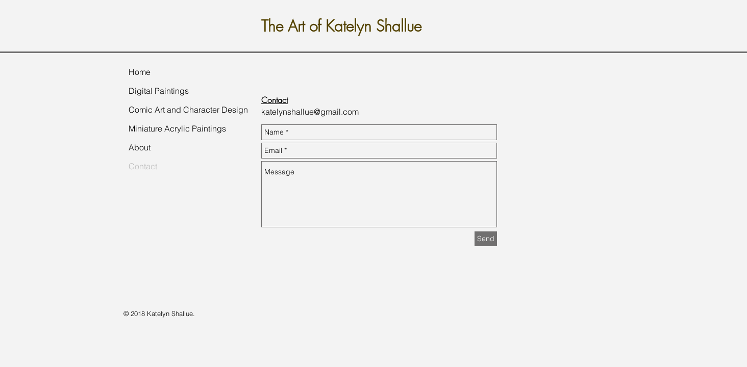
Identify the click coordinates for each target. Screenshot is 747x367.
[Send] (486, 238)
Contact (143, 166)
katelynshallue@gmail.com (310, 112)
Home (140, 72)
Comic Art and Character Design (188, 109)
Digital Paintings (159, 91)
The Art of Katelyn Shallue (341, 26)
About (140, 147)
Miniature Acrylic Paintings (177, 128)
